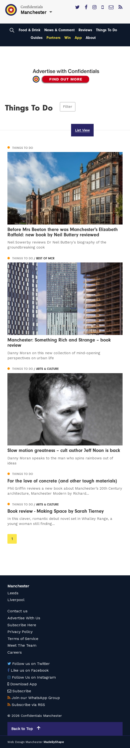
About (91, 38)
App (78, 38)
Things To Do (106, 30)
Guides (37, 38)
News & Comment (59, 30)
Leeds (12, 593)
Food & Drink (29, 30)
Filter (67, 106)
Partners (53, 38)
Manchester (18, 586)
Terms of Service (22, 638)
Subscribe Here (21, 625)
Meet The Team (21, 645)
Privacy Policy (20, 631)
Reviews (85, 30)
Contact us (17, 611)
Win (67, 38)
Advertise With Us (23, 618)
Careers (14, 652)
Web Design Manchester (25, 742)
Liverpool (15, 599)
